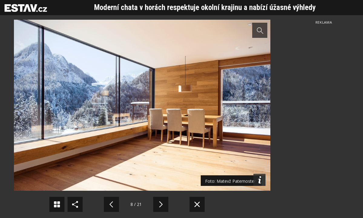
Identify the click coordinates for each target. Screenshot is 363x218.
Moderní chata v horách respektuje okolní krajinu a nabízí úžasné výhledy (205, 7)
